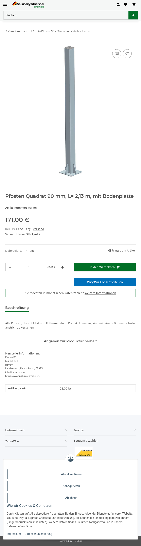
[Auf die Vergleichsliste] (116, 53)
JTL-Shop (77, 541)
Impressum (14, 533)
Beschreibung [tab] (17, 308)
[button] (118, 4)
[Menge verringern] (9, 267)
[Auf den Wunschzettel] (127, 53)
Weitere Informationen (100, 293)
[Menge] (29, 267)
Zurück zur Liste (17, 31)
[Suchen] (133, 15)
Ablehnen (71, 497)
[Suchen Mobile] (66, 15)
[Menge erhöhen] (62, 267)
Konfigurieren (71, 486)
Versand (38, 229)
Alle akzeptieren (71, 474)
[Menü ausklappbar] (5, 2)
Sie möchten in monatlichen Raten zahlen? (70, 293)
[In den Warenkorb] (8, 44)
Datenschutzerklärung (38, 533)
